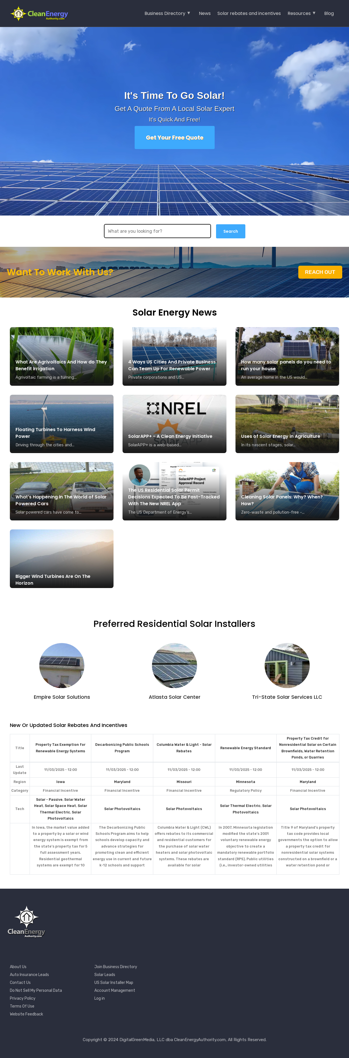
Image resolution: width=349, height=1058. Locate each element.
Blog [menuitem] (329, 13)
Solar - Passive (49, 799)
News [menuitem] (205, 13)
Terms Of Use (22, 1006)
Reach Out (320, 272)
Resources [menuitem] (302, 15)
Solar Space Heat (60, 806)
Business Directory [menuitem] (168, 15)
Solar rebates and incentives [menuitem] (249, 13)
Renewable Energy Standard (245, 748)
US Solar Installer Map (113, 982)
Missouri (184, 782)
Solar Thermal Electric (240, 806)
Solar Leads (104, 974)
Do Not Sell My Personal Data (36, 990)
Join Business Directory (115, 966)
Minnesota (245, 782)
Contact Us (20, 982)
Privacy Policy (22, 998)
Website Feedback (26, 1014)
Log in (99, 998)
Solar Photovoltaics (122, 809)
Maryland (122, 782)
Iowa (60, 782)
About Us (18, 966)
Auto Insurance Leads (29, 974)
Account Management (114, 990)
